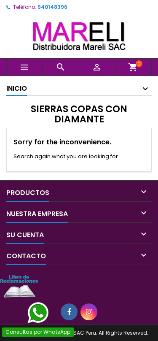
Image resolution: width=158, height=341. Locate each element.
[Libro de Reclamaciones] (19, 286)
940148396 (52, 7)
